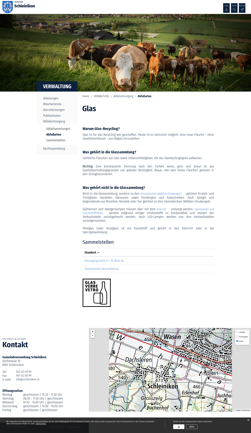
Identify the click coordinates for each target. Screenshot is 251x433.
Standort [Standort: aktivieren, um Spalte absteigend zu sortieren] (90, 252)
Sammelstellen (55, 140)
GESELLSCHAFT (115, 6)
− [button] (92, 335)
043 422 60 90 (24, 371)
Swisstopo (246, 410)
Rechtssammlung (54, 148)
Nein (191, 426)
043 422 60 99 (24, 375)
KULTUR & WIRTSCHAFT (143, 6)
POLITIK (78, 6)
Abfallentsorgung (54, 121)
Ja (179, 426)
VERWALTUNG (94, 6)
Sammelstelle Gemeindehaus (103, 268)
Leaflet (238, 410)
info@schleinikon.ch (29, 379)
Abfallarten (59, 134)
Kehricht (161, 209)
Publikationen (52, 115)
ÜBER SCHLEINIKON (57, 6)
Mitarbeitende (52, 104)
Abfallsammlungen (58, 129)
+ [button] (92, 331)
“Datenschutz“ (40, 424)
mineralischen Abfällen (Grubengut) (166, 193)
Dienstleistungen (54, 110)
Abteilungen (51, 98)
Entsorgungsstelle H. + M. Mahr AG (106, 260)
